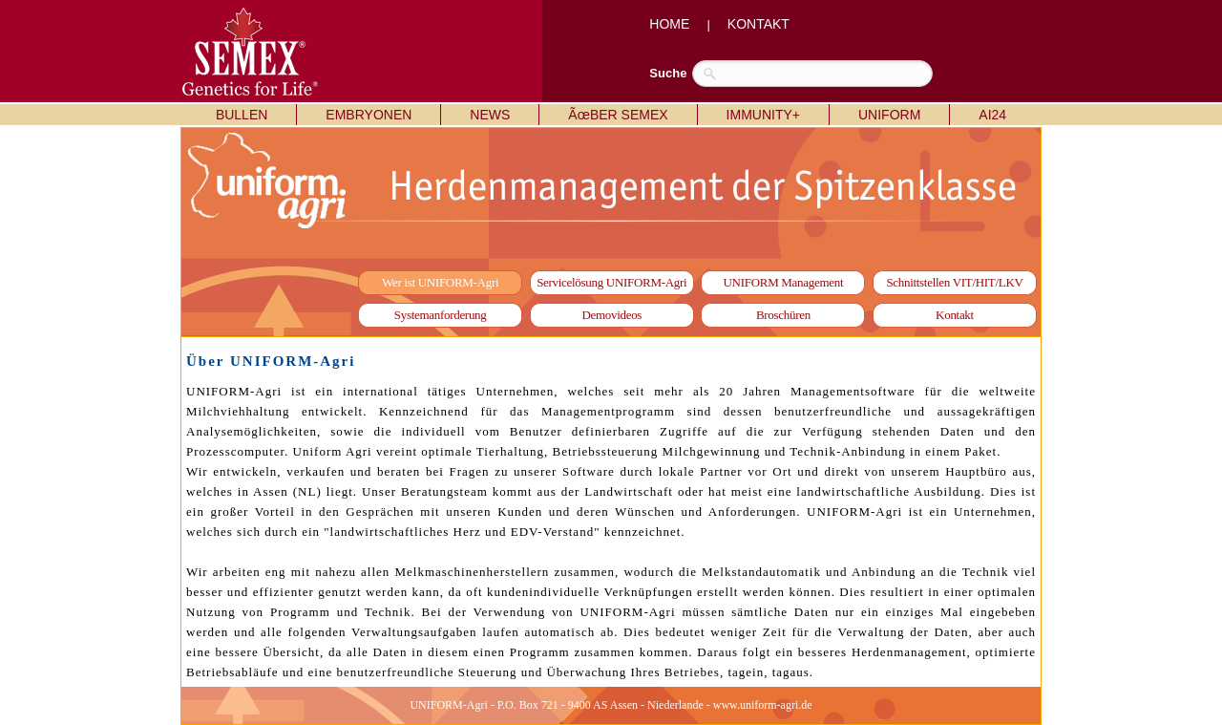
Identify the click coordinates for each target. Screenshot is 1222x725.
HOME (669, 24)
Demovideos (611, 315)
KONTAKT (758, 24)
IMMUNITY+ (763, 114)
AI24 (992, 114)
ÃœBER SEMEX (617, 114)
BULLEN (241, 114)
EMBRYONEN (368, 114)
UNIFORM (889, 114)
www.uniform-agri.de (762, 705)
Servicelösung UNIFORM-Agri (611, 282)
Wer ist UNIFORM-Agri (440, 282)
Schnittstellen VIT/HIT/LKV (954, 282)
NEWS (490, 114)
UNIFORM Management (784, 282)
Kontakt (955, 315)
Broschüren (783, 315)
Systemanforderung (440, 315)
